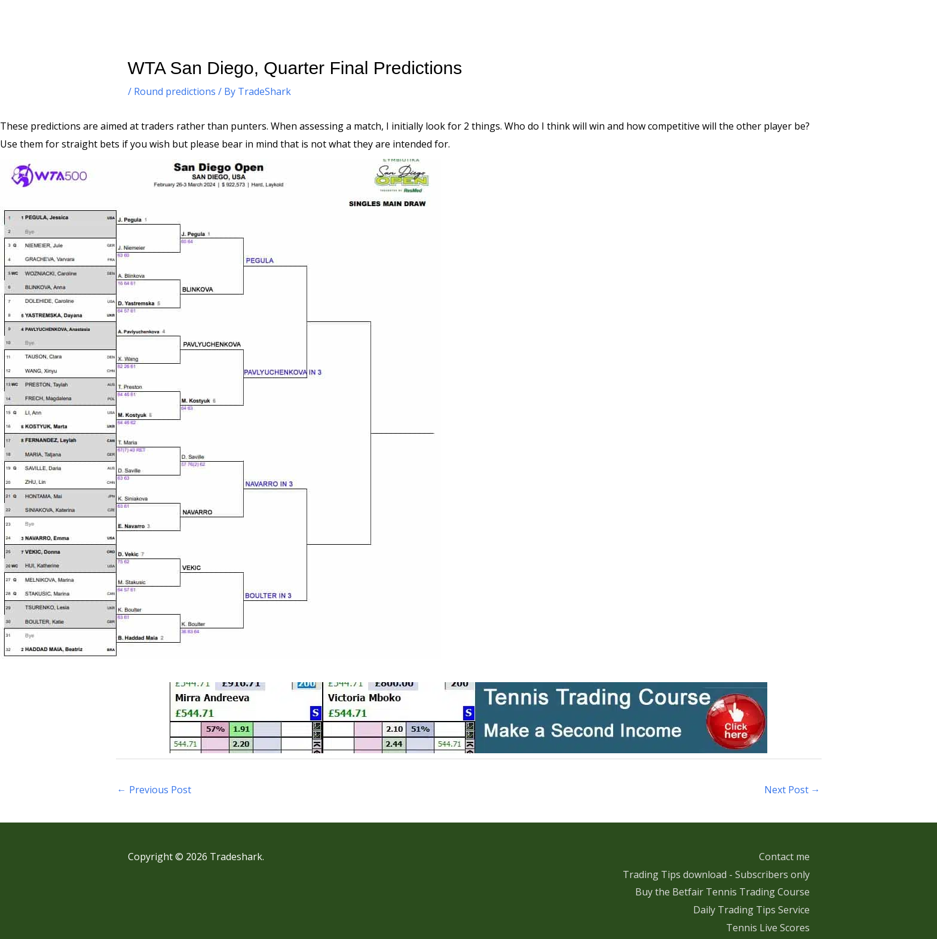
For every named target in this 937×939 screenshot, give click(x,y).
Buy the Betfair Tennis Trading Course (722, 891)
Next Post (792, 789)
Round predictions (175, 91)
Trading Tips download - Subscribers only (716, 874)
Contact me (784, 856)
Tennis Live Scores (768, 927)
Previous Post (154, 789)
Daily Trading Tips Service (751, 909)
